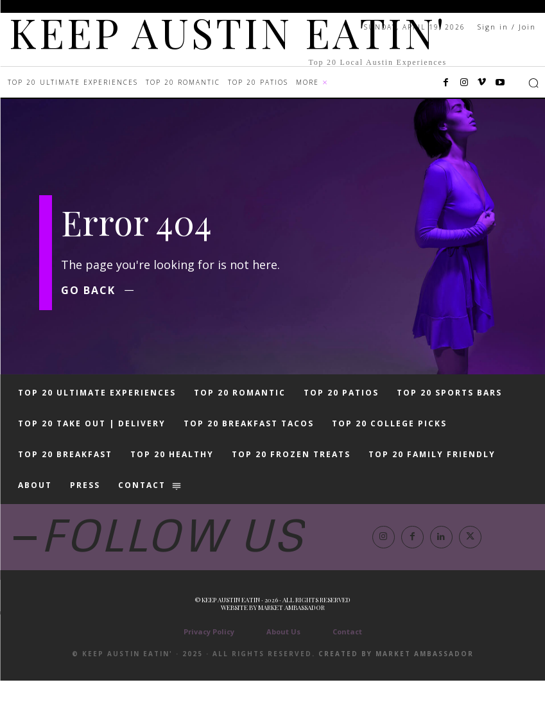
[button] (533, 82)
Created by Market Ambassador (396, 696)
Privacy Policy (209, 674)
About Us (283, 674)
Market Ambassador (291, 649)
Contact (347, 674)
